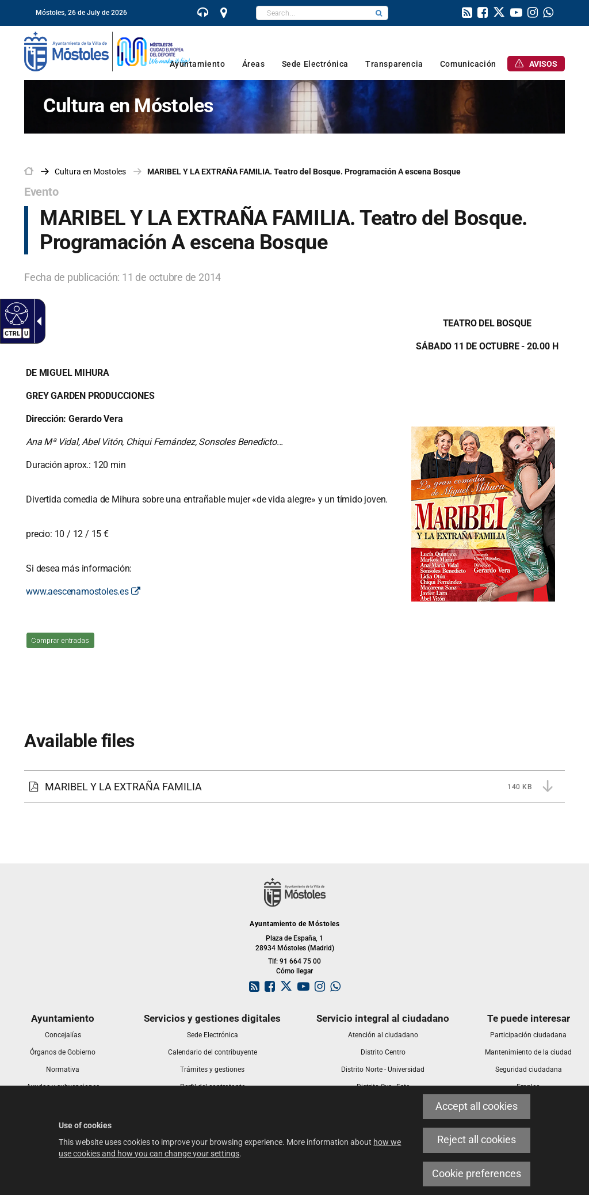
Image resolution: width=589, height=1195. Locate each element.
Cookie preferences (476, 1173)
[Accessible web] (15, 313)
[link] (203, 13)
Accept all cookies (476, 1106)
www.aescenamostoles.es (83, 591)
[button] (379, 13)
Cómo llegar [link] (294, 971)
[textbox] (313, 13)
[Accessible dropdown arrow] (36, 321)
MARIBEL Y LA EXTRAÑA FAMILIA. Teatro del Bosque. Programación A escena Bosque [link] (304, 171)
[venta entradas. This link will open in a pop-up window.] (60, 648)
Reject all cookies (476, 1139)
